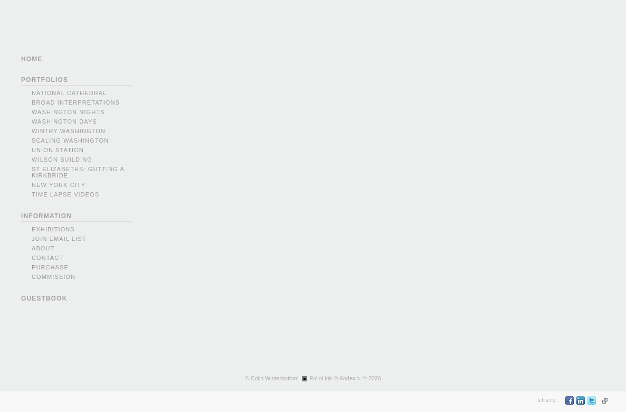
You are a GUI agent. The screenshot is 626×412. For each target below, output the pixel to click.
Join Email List (59, 239)
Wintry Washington (69, 131)
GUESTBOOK (44, 298)
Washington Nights (68, 112)
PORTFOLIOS (44, 79)
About (43, 248)
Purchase (50, 267)
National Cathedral (69, 93)
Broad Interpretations (76, 102)
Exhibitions (53, 229)
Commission (53, 277)
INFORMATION (46, 216)
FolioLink (321, 378)
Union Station (58, 150)
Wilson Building (62, 159)
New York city (59, 185)
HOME (31, 59)
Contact (47, 258)
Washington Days (64, 121)
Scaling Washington (70, 140)
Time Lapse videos (65, 194)
